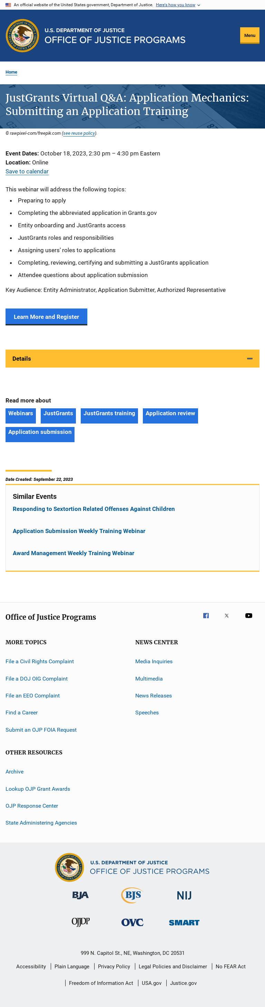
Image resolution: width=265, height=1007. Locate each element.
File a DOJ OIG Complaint (37, 678)
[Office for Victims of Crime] (132, 927)
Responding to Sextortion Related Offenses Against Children (94, 508)
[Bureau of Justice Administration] (80, 900)
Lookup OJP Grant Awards (38, 788)
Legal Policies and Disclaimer (173, 966)
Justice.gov (183, 983)
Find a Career (22, 712)
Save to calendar (27, 171)
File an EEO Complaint (33, 695)
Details (21, 358)
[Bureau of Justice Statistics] (132, 904)
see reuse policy (79, 133)
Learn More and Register (46, 316)
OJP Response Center (32, 805)
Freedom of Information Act (101, 983)
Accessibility (31, 966)
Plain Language (72, 966)
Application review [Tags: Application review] (170, 413)
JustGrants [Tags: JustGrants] (58, 413)
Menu (249, 35)
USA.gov (151, 983)
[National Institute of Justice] (184, 900)
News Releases (153, 695)
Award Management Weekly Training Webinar (73, 553)
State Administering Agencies (41, 822)
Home (11, 72)
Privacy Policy (114, 966)
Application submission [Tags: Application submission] (40, 431)
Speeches (147, 712)
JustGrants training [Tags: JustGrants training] (109, 413)
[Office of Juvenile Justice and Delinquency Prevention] (81, 928)
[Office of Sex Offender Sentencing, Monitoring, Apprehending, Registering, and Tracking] (184, 926)
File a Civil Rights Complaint (40, 661)
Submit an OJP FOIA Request (41, 729)
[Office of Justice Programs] (22, 36)
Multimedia (149, 678)
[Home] (115, 35)
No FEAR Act (231, 966)
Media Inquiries (154, 661)
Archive (14, 771)
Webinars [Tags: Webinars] (20, 413)
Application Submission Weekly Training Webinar (79, 531)
